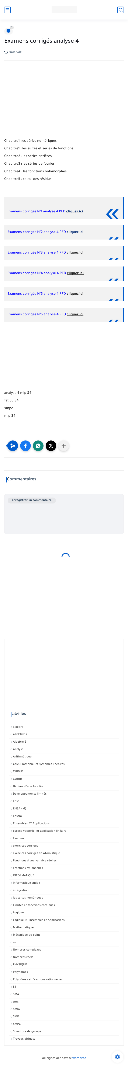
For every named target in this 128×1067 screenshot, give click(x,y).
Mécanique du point (26, 935)
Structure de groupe (26, 1031)
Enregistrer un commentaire (32, 500)
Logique (18, 912)
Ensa (15, 801)
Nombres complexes (26, 950)
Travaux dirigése (23, 1039)
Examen (18, 838)
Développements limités (29, 794)
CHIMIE (17, 771)
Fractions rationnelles (27, 868)
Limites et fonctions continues (33, 905)
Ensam (17, 816)
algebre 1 (18, 727)
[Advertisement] (64, 101)
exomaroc (79, 1058)
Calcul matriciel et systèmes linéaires (38, 764)
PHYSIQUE (19, 964)
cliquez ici (74, 212)
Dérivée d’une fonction (28, 786)
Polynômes (20, 972)
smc (15, 1002)
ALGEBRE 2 (19, 734)
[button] (25, 445)
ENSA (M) (19, 808)
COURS (17, 779)
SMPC (16, 1024)
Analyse (17, 749)
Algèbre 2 (19, 742)
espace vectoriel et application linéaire (39, 831)
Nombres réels (22, 957)
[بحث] (120, 10)
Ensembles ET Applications (30, 823)
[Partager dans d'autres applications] (63, 445)
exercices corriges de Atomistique (36, 853)
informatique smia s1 (27, 883)
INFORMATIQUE (23, 875)
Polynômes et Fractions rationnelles (37, 979)
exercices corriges (25, 846)
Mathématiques (23, 927)
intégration (20, 890)
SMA (15, 994)
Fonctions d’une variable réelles (34, 860)
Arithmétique (22, 757)
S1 (14, 987)
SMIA (16, 1009)
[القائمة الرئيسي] (7, 10)
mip (15, 942)
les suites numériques (27, 898)
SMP (15, 1016)
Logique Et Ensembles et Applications (38, 920)
